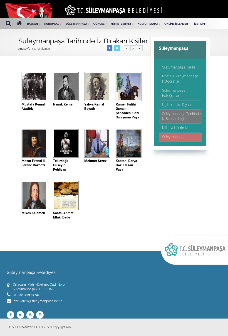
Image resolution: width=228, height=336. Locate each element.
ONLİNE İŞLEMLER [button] (177, 23)
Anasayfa (24, 48)
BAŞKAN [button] (33, 23)
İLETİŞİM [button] (200, 23)
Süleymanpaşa (174, 137)
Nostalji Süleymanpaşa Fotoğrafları (180, 78)
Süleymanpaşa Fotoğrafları (174, 93)
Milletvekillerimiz (175, 128)
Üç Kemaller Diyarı (176, 105)
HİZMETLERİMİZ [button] (122, 23)
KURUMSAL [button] (53, 23)
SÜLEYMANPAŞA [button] (77, 23)
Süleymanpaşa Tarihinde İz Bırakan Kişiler (181, 116)
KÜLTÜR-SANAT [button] (149, 23)
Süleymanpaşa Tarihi (178, 67)
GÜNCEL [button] (100, 23)
